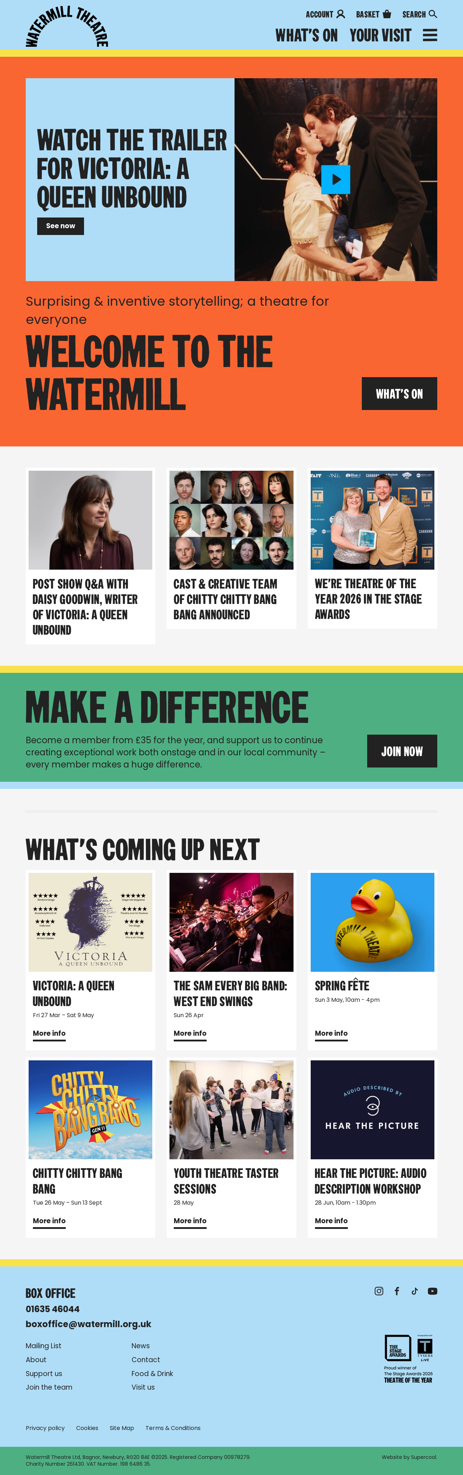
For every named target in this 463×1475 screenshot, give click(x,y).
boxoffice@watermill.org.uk (88, 1324)
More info (49, 1033)
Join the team (49, 1387)
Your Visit (381, 35)
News (141, 1346)
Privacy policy (45, 1428)
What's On (399, 393)
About (36, 1360)
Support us (44, 1374)
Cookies (87, 1428)
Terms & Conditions (173, 1428)
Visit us (143, 1387)
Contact (146, 1360)
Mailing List (43, 1346)
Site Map (122, 1428)
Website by (409, 1457)
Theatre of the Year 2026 (408, 1359)
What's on (307, 35)
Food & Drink (152, 1374)
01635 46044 (53, 1309)
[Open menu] (430, 36)
